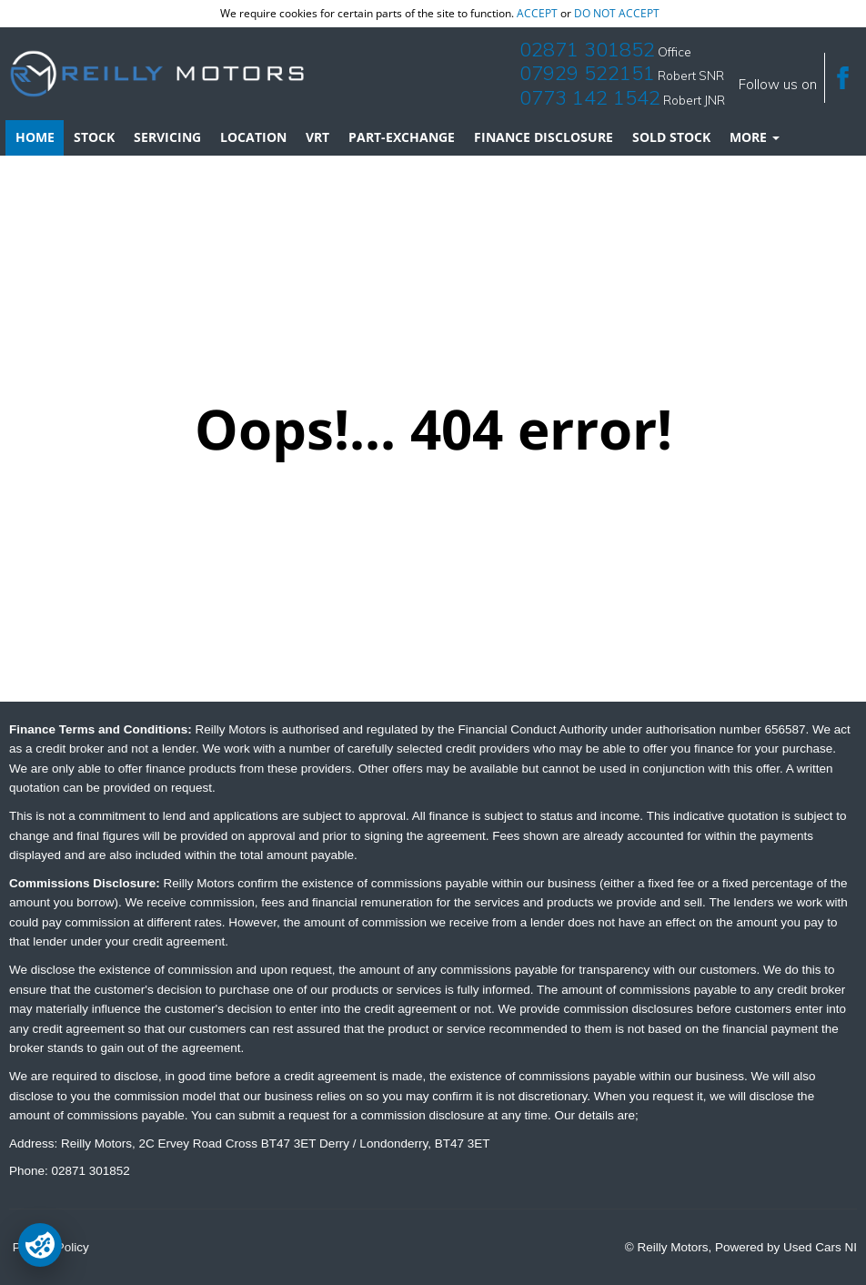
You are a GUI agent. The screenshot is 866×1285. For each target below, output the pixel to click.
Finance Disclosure (543, 137)
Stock (94, 137)
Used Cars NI (820, 1247)
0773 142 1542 (589, 97)
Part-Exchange (401, 137)
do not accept (617, 13)
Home (35, 137)
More (755, 137)
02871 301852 (587, 49)
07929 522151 (587, 73)
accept (537, 13)
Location (253, 137)
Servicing (167, 137)
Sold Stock (671, 137)
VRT (317, 137)
